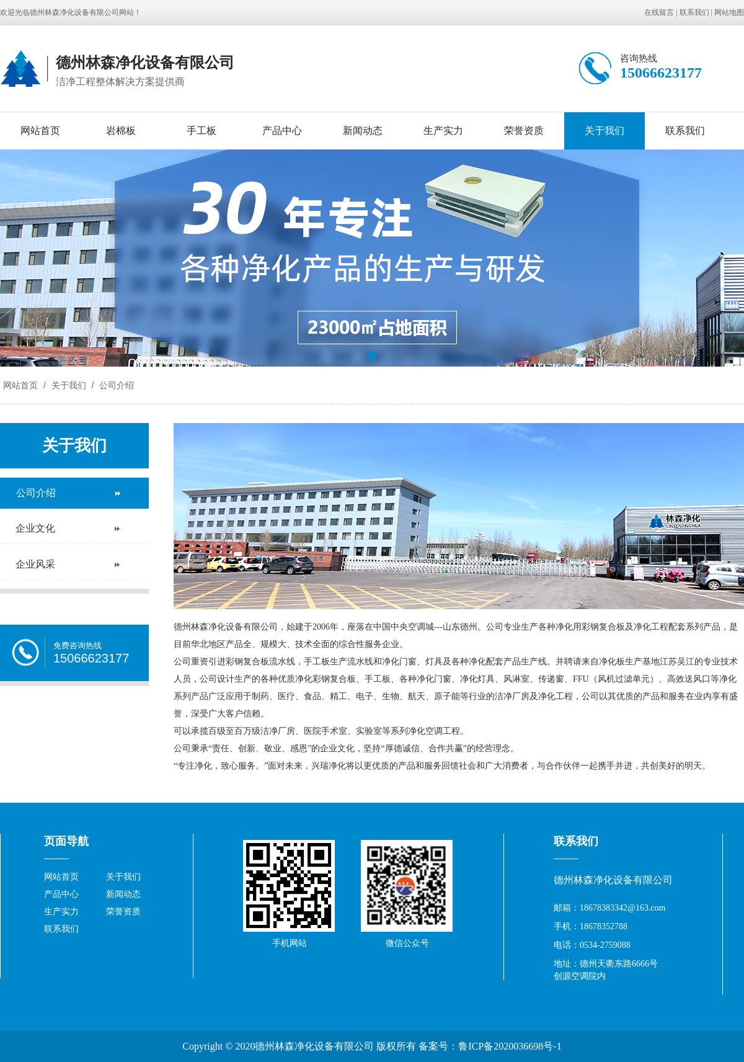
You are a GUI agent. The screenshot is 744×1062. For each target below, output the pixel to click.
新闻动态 (363, 130)
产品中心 (282, 130)
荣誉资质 (524, 130)
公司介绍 (115, 385)
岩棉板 (121, 130)
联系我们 (694, 12)
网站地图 (729, 12)
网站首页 (40, 130)
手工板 (201, 130)
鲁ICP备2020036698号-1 (509, 1046)
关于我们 (604, 130)
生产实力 (443, 130)
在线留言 (659, 12)
